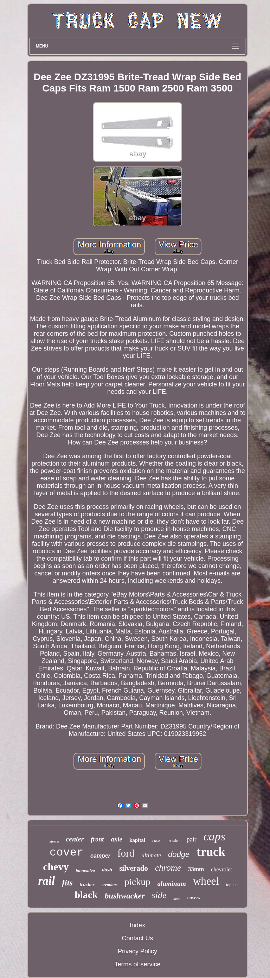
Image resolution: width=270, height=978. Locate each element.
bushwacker (125, 895)
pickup (137, 882)
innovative (85, 871)
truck (211, 852)
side (159, 895)
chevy (56, 866)
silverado (133, 868)
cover (66, 852)
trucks (173, 840)
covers (193, 897)
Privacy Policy (137, 951)
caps (214, 836)
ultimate (151, 855)
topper (231, 884)
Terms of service (137, 964)
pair (192, 839)
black (86, 894)
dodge (178, 854)
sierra (54, 841)
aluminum (172, 883)
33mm (196, 869)
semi (176, 899)
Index (137, 925)
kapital (137, 840)
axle (116, 839)
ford (125, 853)
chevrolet (221, 869)
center (75, 839)
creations (109, 884)
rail (46, 881)
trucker (87, 884)
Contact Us (137, 938)
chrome (168, 867)
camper (100, 856)
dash (107, 869)
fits (67, 882)
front (97, 839)
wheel (206, 881)
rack (156, 840)
